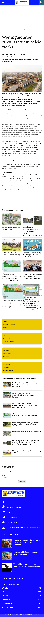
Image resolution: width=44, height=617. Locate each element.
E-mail (3, 475)
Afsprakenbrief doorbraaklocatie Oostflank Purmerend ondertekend (25, 415)
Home (3, 29)
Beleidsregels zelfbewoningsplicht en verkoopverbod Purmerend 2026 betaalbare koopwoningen (32, 231)
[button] (3, 2)
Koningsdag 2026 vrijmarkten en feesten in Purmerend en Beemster (27, 542)
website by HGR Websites (32, 614)
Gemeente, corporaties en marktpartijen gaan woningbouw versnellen (32, 276)
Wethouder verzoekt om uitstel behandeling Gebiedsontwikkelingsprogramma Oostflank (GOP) (14, 304)
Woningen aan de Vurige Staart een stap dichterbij (11, 254)
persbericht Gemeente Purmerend (13, 54)
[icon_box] (12, 501)
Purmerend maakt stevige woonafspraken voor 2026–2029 (32, 255)
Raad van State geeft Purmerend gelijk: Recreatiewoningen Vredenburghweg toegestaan (26, 385)
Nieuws (9, 29)
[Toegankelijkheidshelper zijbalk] (41, 2)
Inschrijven (22, 482)
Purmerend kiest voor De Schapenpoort (11, 228)
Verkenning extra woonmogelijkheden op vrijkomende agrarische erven (26, 424)
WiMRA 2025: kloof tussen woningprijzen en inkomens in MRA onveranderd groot (25, 405)
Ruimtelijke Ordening (19, 29)
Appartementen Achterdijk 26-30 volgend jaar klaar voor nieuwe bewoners (24, 395)
